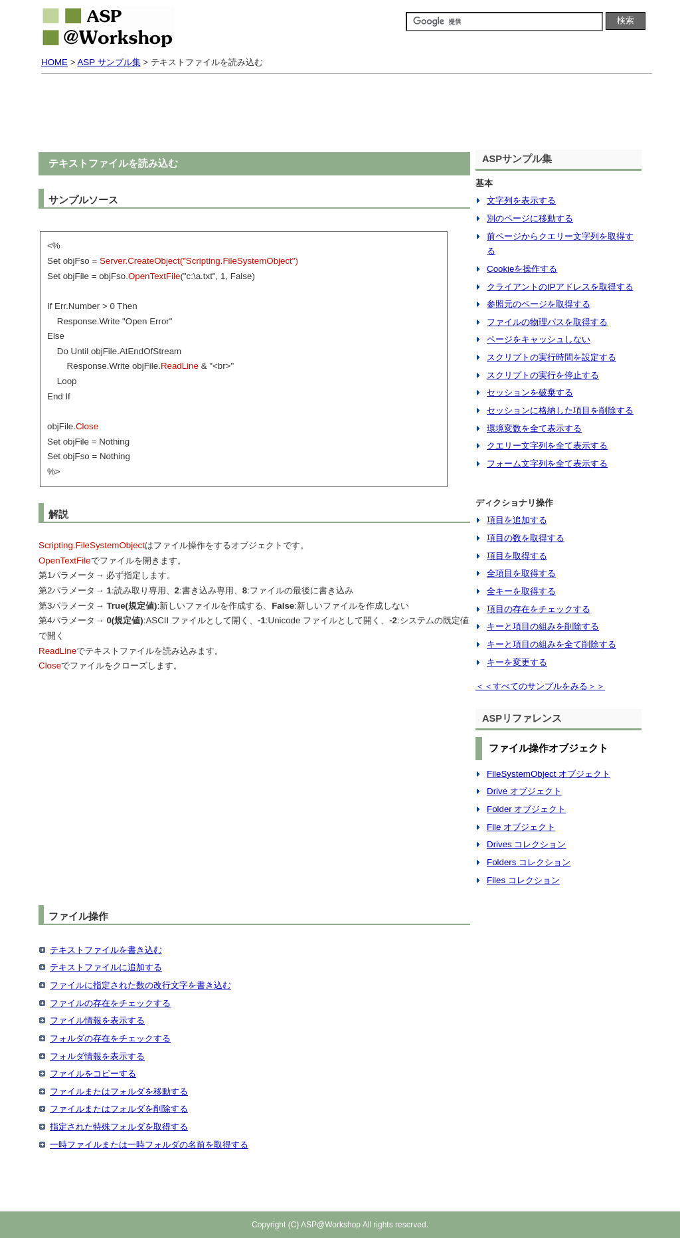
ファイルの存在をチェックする (110, 1003)
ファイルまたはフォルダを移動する (119, 1091)
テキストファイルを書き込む (106, 950)
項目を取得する (517, 556)
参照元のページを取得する (538, 304)
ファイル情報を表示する (97, 1020)
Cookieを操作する (522, 269)
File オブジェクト (521, 827)
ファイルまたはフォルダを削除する (119, 1109)
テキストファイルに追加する (106, 967)
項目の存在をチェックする (538, 609)
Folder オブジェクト (526, 809)
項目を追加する (517, 520)
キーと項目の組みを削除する (543, 626)
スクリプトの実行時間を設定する (551, 357)
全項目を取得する (521, 573)
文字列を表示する (521, 200)
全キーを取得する (521, 591)
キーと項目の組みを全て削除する (551, 644)
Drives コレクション (526, 844)
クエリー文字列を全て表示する (547, 446)
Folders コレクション (528, 862)
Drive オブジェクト (524, 791)
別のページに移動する (530, 218)
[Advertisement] (340, 114)
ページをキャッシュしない (538, 339)
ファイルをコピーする (93, 1074)
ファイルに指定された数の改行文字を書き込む (140, 985)
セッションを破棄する (530, 392)
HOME (54, 62)
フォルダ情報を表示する (97, 1056)
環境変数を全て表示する (534, 428)
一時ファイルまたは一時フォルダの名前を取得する (149, 1145)
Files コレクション (523, 880)
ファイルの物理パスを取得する (547, 322)
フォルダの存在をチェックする (110, 1038)
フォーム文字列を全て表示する (547, 463)
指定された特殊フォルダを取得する (119, 1127)
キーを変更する (517, 662)
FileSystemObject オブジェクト (548, 774)
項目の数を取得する (525, 538)
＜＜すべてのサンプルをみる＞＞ (540, 686)
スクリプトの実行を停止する (543, 375)
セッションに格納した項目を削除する (560, 410)
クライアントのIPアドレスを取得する (560, 287)
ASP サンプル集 (108, 62)
